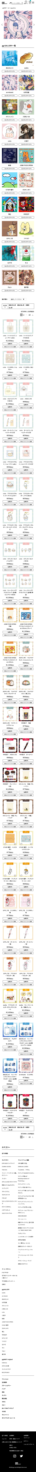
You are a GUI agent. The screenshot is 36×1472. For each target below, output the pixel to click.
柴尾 (3, 1319)
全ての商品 (5, 1153)
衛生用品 (4, 1398)
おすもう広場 (5, 1366)
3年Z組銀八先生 (22, 1163)
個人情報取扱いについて (15, 1436)
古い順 (10, 307)
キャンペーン (5, 1415)
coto (3, 1312)
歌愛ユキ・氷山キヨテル (8, 1185)
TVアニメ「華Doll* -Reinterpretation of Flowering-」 (23, 1178)
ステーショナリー (6, 1385)
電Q (3, 1331)
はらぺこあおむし (6, 1207)
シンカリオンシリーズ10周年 (25, 1237)
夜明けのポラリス (23, 1264)
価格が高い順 (20, 305)
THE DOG (4, 1170)
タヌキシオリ (5, 1328)
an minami (5, 1296)
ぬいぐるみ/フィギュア (8, 1408)
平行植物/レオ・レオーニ (8, 1281)
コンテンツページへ (9, 71)
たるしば (4, 1198)
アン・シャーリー (22, 1219)
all (8, 8)
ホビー (4, 1405)
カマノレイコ (5, 1306)
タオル (3, 1402)
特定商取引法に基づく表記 (16, 1445)
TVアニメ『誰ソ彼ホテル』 (24, 1187)
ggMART (4, 8)
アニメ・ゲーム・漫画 (23, 1160)
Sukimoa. (4, 1363)
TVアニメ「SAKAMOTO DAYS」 (26, 1173)
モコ (3, 1348)
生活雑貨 (4, 1382)
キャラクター (5, 1160)
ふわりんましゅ (6, 1210)
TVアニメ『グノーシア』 (24, 1184)
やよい (3, 1351)
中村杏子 (4, 1335)
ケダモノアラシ (22, 1233)
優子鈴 (4, 1354)
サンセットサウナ (6, 1369)
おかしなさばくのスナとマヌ (9, 1182)
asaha (3, 1293)
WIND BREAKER (22, 1216)
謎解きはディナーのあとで (25, 1246)
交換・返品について (14, 1433)
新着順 (27, 305)
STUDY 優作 (5, 1325)
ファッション (5, 1379)
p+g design (5, 1272)
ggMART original (7, 1359)
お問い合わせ (5, 1436)
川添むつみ (5, 1309)
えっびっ (4, 1178)
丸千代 (4, 1344)
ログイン (26, 1435)
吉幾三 (4, 1284)
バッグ (3, 1389)
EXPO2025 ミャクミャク (8, 1163)
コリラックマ (5, 1188)
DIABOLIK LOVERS (23, 1166)
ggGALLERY (5, 1289)
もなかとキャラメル (7, 1213)
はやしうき (4, 1338)
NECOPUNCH (5, 1372)
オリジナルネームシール (8, 1418)
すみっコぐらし (6, 1191)
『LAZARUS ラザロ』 (24, 1170)
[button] (33, 2)
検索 (22, 3)
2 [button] (23, 315)
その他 (4, 1411)
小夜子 (4, 1315)
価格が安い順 (12, 305)
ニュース (4, 1433)
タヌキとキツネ (6, 1195)
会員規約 (11, 1430)
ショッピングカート (29, 1439)
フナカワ (4, 1341)
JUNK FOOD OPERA (7, 1322)
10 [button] (29, 315)
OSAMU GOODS (6, 1166)
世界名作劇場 (22, 1240)
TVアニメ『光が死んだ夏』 (24, 1207)
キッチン (4, 1395)
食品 (3, 1392)
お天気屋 (4, 1302)
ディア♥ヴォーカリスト (24, 1243)
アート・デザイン (6, 1269)
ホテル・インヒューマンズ (24, 1261)
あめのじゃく (5, 1299)
